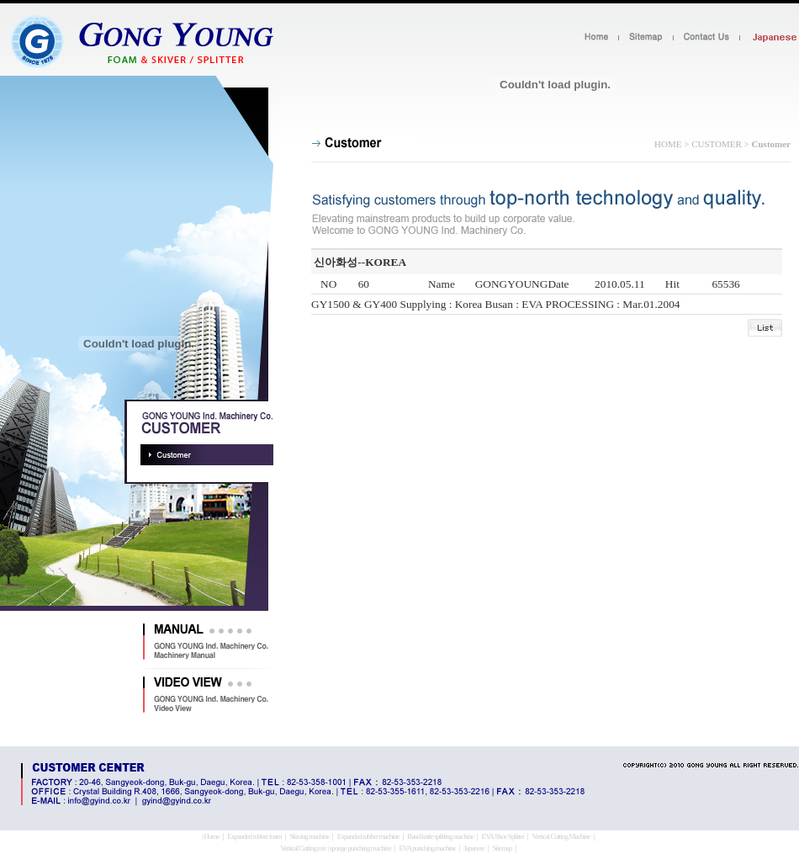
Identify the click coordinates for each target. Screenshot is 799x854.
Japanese (473, 848)
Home (211, 836)
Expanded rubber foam (254, 836)
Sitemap (502, 848)
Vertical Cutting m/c (303, 848)
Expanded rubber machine (368, 836)
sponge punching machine (360, 848)
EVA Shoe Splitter (503, 836)
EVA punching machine (427, 848)
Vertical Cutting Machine (561, 836)
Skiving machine (309, 836)
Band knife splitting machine (440, 836)
